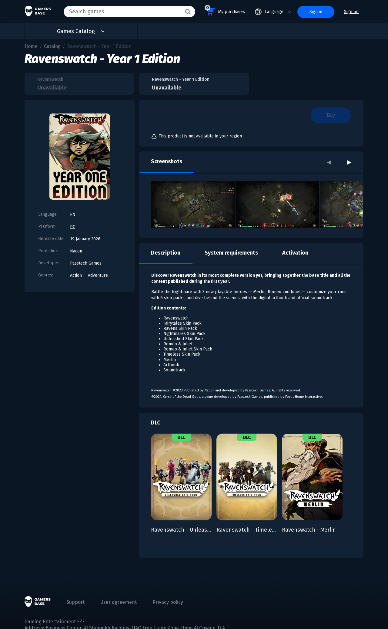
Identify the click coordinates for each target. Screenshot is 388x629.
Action (76, 275)
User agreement (118, 602)
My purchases (225, 11)
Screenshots (166, 161)
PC (72, 226)
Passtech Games (86, 263)
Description (165, 252)
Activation (295, 252)
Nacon (76, 251)
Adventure (98, 275)
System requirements (231, 252)
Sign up (351, 11)
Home (31, 46)
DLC (155, 422)
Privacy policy (167, 602)
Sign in (315, 11)
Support (75, 602)
